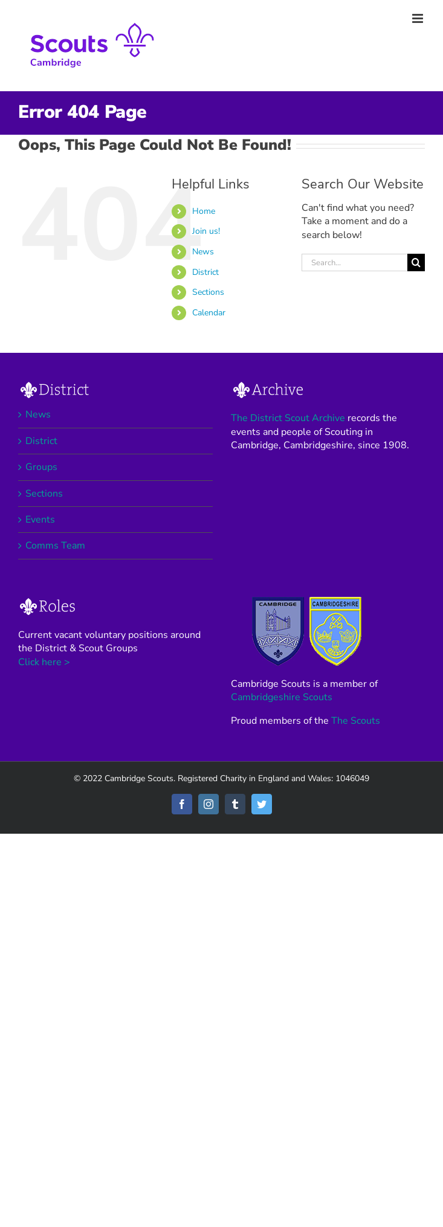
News (203, 251)
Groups (41, 467)
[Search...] (354, 262)
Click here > (44, 662)
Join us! (206, 231)
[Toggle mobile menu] (418, 18)
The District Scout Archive (288, 418)
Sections (208, 292)
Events (40, 519)
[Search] (416, 262)
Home (203, 211)
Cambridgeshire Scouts (281, 697)
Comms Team (55, 545)
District (205, 272)
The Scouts (355, 720)
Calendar (208, 312)
